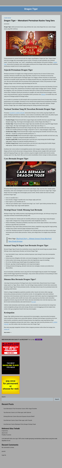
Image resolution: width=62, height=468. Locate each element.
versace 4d (6, 329)
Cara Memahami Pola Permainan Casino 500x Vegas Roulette (20, 408)
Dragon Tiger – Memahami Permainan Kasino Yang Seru (29, 20)
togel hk (4, 455)
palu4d (3, 451)
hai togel (34, 301)
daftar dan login (13, 438)
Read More (7, 332)
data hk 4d (4, 433)
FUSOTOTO (5, 431)
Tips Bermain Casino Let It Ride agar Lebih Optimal (17, 412)
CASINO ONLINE (7, 17)
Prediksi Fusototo (6, 435)
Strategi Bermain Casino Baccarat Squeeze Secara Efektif (19, 416)
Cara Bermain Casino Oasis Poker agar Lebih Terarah (18, 420)
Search (3, 396)
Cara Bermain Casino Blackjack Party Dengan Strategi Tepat (20, 424)
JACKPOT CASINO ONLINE (17, 112)
